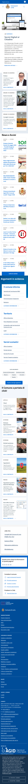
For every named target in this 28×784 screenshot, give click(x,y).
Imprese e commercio (6, 674)
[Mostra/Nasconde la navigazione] (3, 6)
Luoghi (2, 695)
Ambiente (3, 666)
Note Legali (4, 733)
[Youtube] (6, 748)
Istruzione (22, 374)
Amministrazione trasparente (8, 726)
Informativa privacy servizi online (9, 728)
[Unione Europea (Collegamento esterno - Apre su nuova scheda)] (14, 604)
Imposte (14, 374)
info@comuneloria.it (10, 712)
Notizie (2, 682)
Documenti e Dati (5, 630)
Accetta (14, 781)
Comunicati (4, 684)
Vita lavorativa (4, 659)
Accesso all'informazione (8, 372)
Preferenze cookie (6, 773)
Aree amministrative (6, 620)
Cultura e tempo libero (6, 671)
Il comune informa (12, 286)
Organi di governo (5, 618)
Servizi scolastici (11, 342)
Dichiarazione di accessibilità (8, 738)
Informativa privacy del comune (9, 731)
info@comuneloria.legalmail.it (10, 714)
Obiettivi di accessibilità (7, 735)
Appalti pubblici (5, 650)
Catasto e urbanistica (6, 638)
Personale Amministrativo (7, 627)
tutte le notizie (13, 274)
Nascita (14, 377)
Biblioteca (3, 640)
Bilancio (6, 374)
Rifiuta (14, 778)
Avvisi (2, 687)
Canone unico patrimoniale (7, 655)
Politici (2, 625)
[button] (5, 2)
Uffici (2, 622)
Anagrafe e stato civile (6, 643)
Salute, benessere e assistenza (8, 652)
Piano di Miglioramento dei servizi (9, 740)
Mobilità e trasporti (6, 662)
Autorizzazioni (4, 645)
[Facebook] (2, 748)
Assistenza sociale (20, 372)
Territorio (8, 313)
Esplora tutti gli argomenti (14, 383)
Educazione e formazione (7, 647)
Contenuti (10, 34)
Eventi (2, 697)
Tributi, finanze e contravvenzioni (9, 669)
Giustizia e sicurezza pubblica (8, 664)
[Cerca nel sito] (24, 6)
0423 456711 (6, 709)
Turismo (3, 657)
